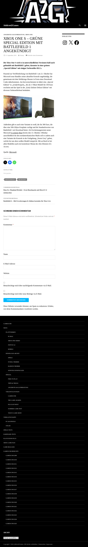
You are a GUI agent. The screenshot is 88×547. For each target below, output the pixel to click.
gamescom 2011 (11, 464)
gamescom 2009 (11, 455)
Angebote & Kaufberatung (14, 34)
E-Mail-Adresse (9, 264)
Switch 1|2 (11, 345)
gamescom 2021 (11, 506)
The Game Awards (14, 400)
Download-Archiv (13, 353)
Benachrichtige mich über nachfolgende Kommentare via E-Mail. (27, 286)
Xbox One (29, 34)
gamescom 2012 (11, 468)
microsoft (22, 179)
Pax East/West (13, 404)
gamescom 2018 (11, 494)
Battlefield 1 (10, 179)
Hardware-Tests (9, 434)
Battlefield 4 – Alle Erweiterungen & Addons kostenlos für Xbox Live (29, 199)
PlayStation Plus (9, 438)
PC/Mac (10, 336)
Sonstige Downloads (16, 370)
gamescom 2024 (11, 519)
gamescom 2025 (11, 523)
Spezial (8, 375)
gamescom (7, 323)
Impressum (49, 544)
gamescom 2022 (11, 511)
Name (5, 254)
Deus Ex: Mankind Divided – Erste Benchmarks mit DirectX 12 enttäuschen (29, 190)
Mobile (10, 349)
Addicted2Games (11, 25)
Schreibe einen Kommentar (35, 55)
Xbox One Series (14, 340)
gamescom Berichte (10, 451)
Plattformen (11, 332)
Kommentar (8, 225)
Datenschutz (42, 544)
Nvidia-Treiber (13, 362)
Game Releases (9, 447)
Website (6, 273)
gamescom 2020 (11, 502)
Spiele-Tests (7, 430)
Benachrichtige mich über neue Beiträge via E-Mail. (22, 294)
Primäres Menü (85, 25)
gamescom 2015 (11, 481)
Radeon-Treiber (14, 366)
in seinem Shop (16, 133)
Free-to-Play (13, 379)
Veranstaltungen (12, 392)
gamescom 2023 (11, 515)
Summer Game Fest (15, 409)
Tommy (22, 55)
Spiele (10, 357)
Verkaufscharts (9, 417)
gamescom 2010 (11, 460)
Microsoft (12, 152)
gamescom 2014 (11, 477)
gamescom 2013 (11, 472)
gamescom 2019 (11, 498)
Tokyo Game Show (15, 413)
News (5, 328)
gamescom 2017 (11, 489)
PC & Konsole (11, 421)
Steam (8, 426)
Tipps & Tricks (13, 383)
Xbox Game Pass (9, 443)
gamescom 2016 (11, 485)
